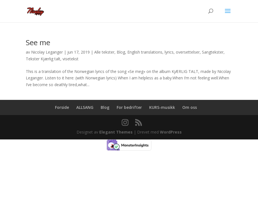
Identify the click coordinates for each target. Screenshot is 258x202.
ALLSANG (84, 107)
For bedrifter (129, 107)
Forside (62, 107)
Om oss (189, 107)
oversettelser (188, 52)
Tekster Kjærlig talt (43, 58)
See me (38, 42)
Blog (121, 52)
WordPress (171, 132)
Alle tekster (104, 52)
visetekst (71, 58)
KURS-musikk (162, 107)
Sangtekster (213, 52)
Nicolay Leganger (47, 52)
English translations (144, 52)
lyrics (169, 52)
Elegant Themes (116, 132)
